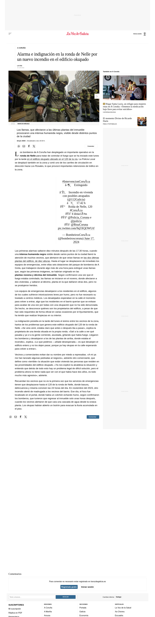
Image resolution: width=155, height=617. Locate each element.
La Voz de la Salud (123, 607)
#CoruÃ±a (76, 210)
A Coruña (48, 607)
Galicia (82, 611)
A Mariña (48, 611)
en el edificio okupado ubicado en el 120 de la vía (52, 159)
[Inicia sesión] (140, 33)
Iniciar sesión (87, 587)
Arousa (47, 615)
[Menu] (10, 33)
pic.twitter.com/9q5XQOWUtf (76, 228)
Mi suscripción (14, 609)
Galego (118, 597)
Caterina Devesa (109, 112)
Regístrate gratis (69, 587)
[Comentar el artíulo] (91, 146)
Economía (83, 615)
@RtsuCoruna (79, 224)
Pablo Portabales (110, 124)
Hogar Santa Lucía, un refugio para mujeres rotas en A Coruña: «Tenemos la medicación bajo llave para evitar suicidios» (124, 106)
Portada (82, 607)
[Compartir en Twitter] (34, 146)
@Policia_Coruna (78, 217)
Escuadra (119, 615)
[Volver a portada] (78, 33)
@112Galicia (76, 199)
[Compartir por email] (24, 146)
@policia (76, 221)
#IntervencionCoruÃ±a (76, 181)
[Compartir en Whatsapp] (19, 146)
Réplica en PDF (15, 613)
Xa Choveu (120, 611)
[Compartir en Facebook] (29, 146)
